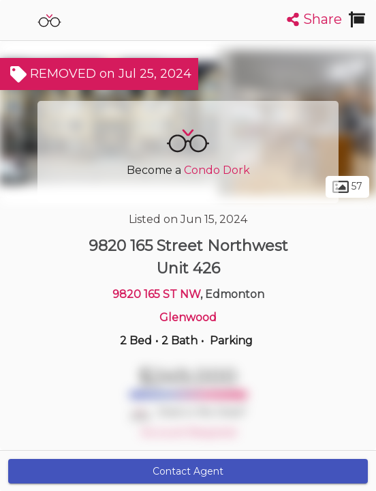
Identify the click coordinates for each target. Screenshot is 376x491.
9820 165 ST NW (156, 294)
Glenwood (188, 317)
